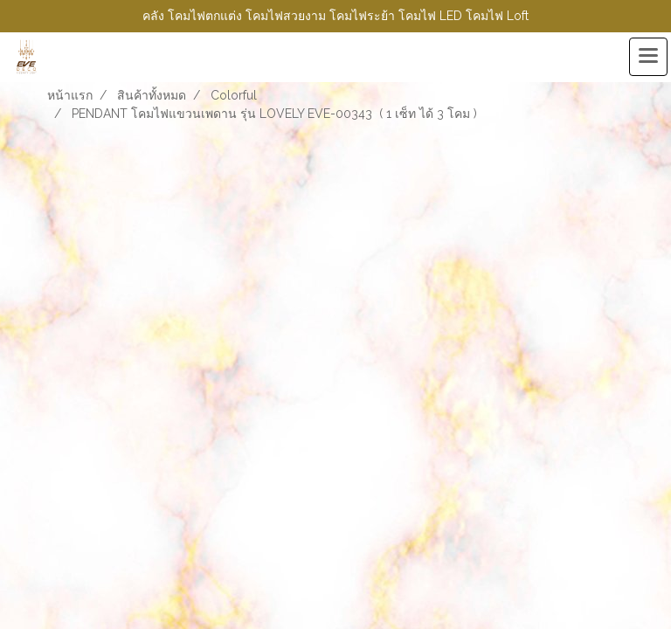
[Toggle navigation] (648, 57)
